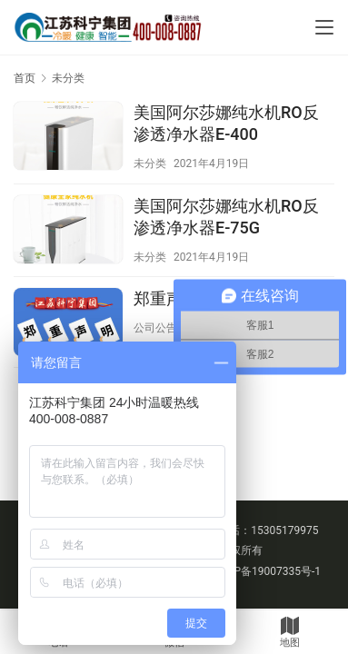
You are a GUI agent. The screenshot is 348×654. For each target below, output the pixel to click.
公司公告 (155, 328)
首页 (24, 78)
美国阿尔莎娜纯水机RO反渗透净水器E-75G (226, 216)
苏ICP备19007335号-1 (267, 571)
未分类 (150, 163)
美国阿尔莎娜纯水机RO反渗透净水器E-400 (226, 123)
